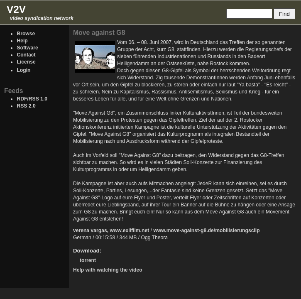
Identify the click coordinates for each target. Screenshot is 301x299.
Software (27, 48)
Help (22, 41)
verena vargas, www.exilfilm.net (111, 230)
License (26, 62)
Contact (26, 55)
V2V (16, 9)
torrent (88, 260)
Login (23, 70)
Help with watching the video (107, 270)
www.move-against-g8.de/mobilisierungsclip (206, 230)
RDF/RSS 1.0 (32, 99)
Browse (26, 34)
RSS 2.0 (26, 106)
